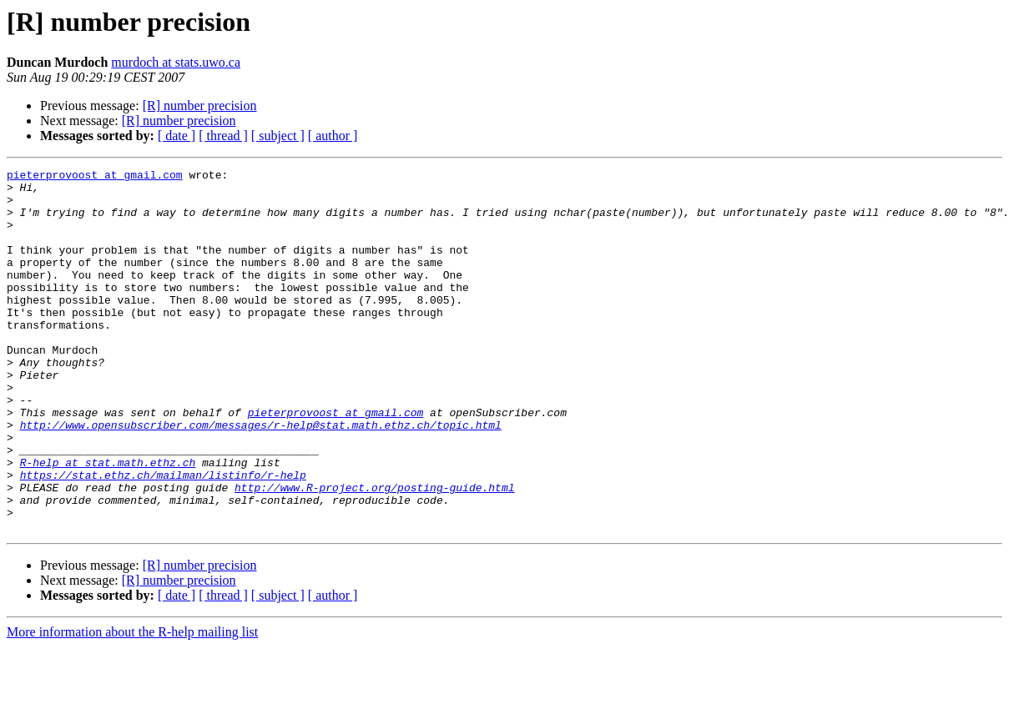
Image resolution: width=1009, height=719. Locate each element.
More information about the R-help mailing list (132, 704)
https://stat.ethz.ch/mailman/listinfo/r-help (163, 537)
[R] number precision (200, 105)
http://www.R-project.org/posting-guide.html (374, 552)
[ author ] (333, 135)
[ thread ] (223, 135)
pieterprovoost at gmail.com (95, 176)
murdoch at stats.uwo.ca (175, 62)
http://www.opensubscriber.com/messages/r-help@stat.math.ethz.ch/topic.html (261, 477)
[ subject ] (278, 135)
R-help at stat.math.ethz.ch (108, 522)
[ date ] (176, 135)
